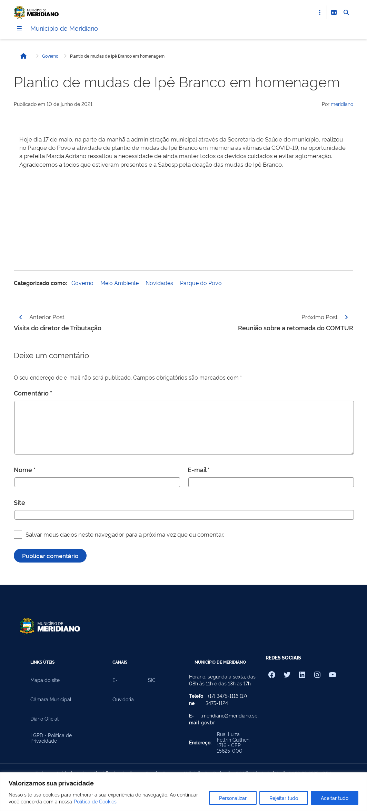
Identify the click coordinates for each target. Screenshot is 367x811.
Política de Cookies (95, 801)
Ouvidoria (123, 699)
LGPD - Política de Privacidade (51, 738)
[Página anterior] (21, 317)
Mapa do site (45, 680)
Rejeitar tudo (283, 797)
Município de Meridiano (67, 28)
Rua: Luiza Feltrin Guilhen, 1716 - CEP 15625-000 (233, 743)
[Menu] (19, 28)
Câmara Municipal (50, 699)
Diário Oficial (44, 719)
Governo (50, 56)
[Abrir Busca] (346, 12)
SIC (152, 680)
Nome (25, 470)
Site (19, 502)
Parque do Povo (201, 283)
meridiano (342, 104)
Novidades (159, 283)
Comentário (33, 393)
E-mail (199, 470)
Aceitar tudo (334, 797)
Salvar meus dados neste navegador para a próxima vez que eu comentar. (125, 534)
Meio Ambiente (119, 283)
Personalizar (233, 797)
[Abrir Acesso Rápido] (319, 12)
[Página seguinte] (346, 317)
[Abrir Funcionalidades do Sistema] (333, 12)
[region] (183, 791)
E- (115, 680)
